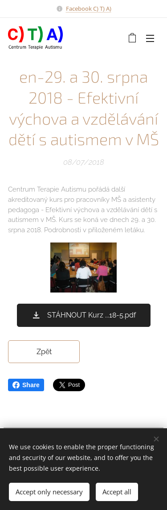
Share (26, 385)
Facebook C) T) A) (88, 8)
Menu (150, 38)
